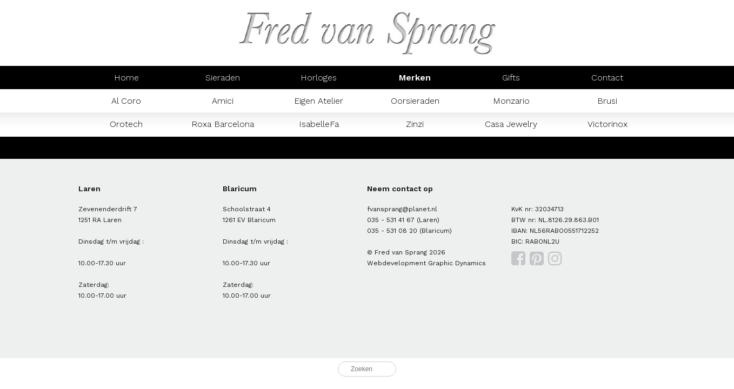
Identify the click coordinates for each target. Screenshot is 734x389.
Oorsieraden (415, 101)
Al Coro (126, 101)
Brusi (607, 101)
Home (126, 77)
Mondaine (126, 147)
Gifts (511, 77)
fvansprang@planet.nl (402, 209)
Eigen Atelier (318, 101)
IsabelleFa (319, 124)
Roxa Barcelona (222, 124)
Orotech (126, 124)
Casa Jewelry (511, 124)
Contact (607, 77)
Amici (222, 101)
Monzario (511, 101)
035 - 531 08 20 (392, 230)
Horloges (319, 77)
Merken (415, 77)
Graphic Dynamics (457, 263)
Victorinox (608, 124)
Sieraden (222, 77)
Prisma (222, 147)
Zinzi (415, 124)
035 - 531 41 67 (391, 220)
